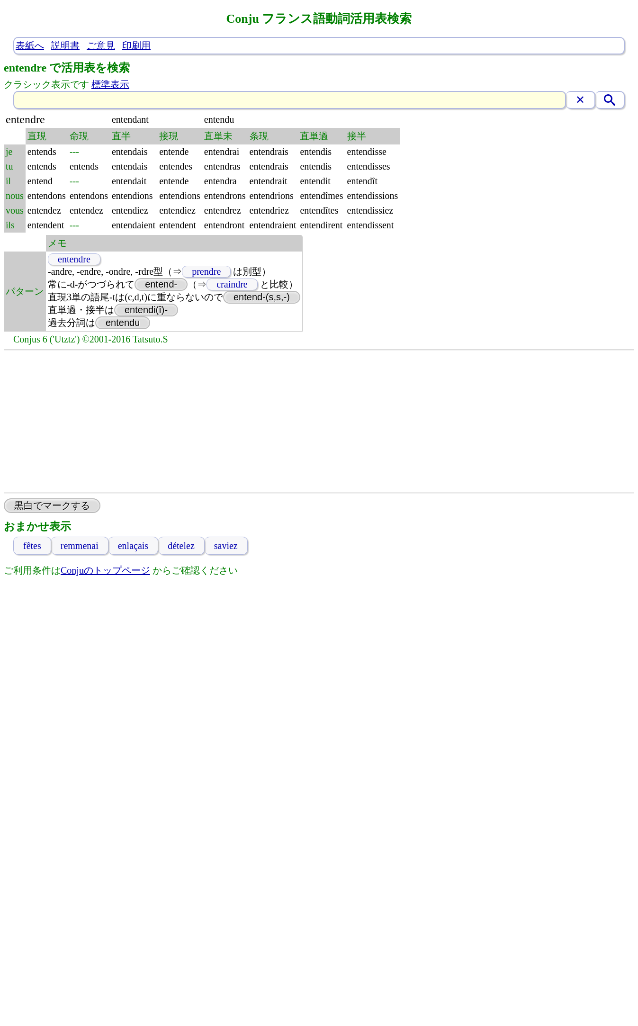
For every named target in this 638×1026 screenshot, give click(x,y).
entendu (123, 322)
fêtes (32, 545)
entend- (161, 284)
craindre (232, 284)
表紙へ (30, 45)
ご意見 (101, 45)
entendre (74, 259)
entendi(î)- (146, 310)
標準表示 (110, 84)
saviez (226, 545)
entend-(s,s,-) (262, 297)
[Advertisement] (319, 421)
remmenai (80, 545)
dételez (181, 545)
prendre (206, 271)
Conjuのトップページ (105, 570)
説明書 (65, 45)
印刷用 (136, 45)
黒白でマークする (52, 505)
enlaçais (133, 545)
